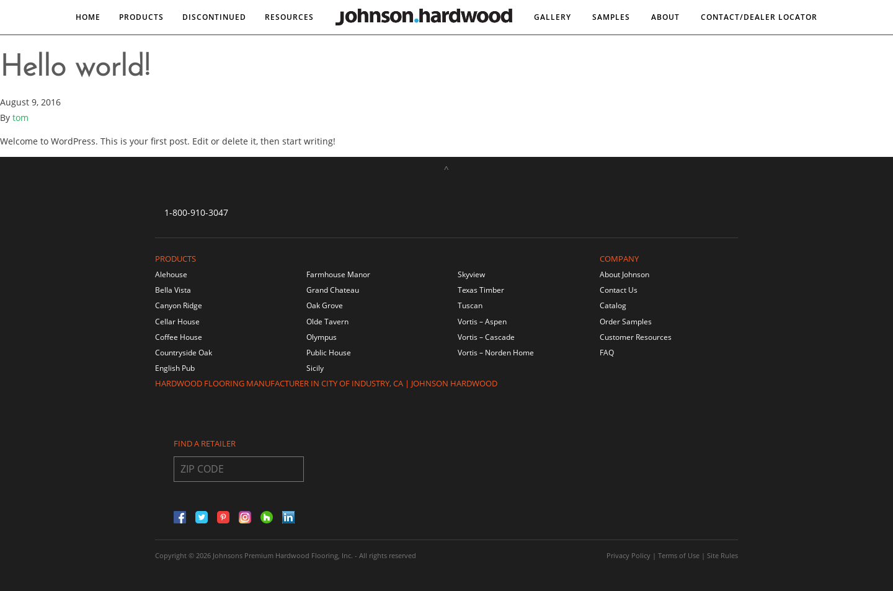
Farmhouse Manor (338, 274)
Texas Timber (481, 290)
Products (141, 17)
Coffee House (178, 337)
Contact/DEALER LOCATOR (759, 17)
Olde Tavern (327, 321)
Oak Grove (324, 305)
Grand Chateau (332, 290)
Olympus (321, 337)
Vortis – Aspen (482, 321)
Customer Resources (636, 337)
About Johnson (624, 274)
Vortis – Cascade (486, 337)
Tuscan (470, 305)
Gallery (552, 17)
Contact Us (619, 290)
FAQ (607, 352)
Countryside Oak (183, 352)
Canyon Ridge (178, 305)
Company (619, 258)
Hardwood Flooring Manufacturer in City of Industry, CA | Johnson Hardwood (326, 383)
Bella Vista (173, 290)
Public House (328, 352)
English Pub (175, 368)
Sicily (315, 368)
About (665, 17)
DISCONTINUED (214, 17)
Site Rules (722, 555)
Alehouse (171, 274)
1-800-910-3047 (196, 212)
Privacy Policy (628, 555)
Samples (611, 17)
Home (88, 17)
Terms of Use (679, 555)
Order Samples (626, 321)
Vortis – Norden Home (496, 352)
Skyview (471, 274)
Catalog (613, 305)
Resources (289, 17)
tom (20, 117)
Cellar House (177, 321)
